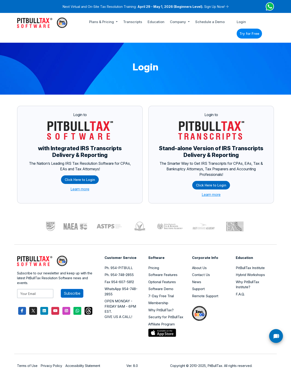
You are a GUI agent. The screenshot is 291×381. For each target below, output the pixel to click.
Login (241, 22)
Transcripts (132, 22)
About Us (199, 268)
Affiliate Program (161, 324)
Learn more (79, 189)
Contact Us (201, 275)
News (196, 282)
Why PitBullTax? (161, 310)
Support (198, 289)
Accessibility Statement (82, 366)
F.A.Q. (240, 294)
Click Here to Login (80, 180)
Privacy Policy (51, 366)
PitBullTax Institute (250, 268)
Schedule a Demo (210, 22)
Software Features (163, 275)
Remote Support (205, 296)
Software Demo (160, 289)
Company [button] (178, 22)
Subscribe (72, 293)
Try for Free (249, 33)
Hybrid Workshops (250, 275)
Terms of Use (27, 366)
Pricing (153, 268)
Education (156, 22)
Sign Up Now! (214, 7)
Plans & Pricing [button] (102, 22)
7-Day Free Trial (161, 296)
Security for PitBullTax (165, 317)
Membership (158, 303)
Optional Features (162, 282)
